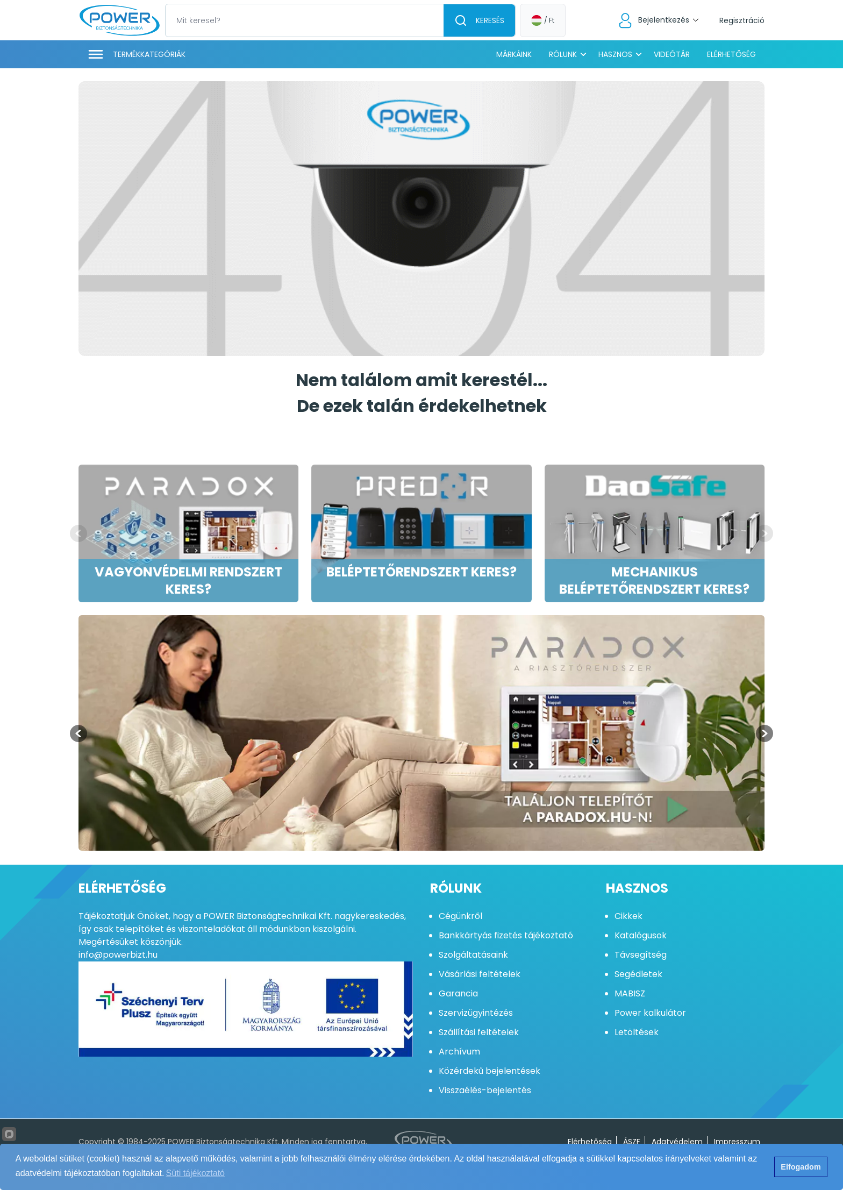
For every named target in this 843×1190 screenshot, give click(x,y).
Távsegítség (641, 955)
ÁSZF (631, 1141)
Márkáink (514, 54)
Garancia (458, 993)
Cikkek (628, 916)
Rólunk (563, 54)
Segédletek (638, 974)
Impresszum (737, 1141)
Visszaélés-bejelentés (485, 1090)
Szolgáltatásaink (473, 955)
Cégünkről (460, 916)
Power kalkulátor (650, 1013)
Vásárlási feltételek (479, 974)
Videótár (672, 54)
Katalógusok (641, 935)
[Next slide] (764, 533)
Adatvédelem (677, 1141)
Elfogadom (800, 1167)
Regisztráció (742, 20)
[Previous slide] (78, 533)
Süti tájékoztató (195, 1173)
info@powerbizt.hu (118, 955)
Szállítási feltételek (479, 1032)
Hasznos (615, 54)
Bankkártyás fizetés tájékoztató (506, 935)
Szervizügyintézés (476, 1013)
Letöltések (637, 1032)
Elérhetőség (731, 54)
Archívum (459, 1051)
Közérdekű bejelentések (489, 1071)
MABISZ (630, 993)
